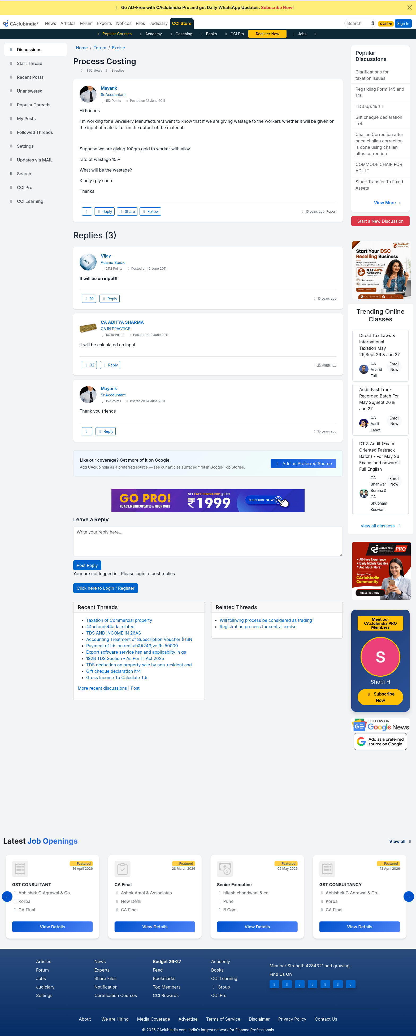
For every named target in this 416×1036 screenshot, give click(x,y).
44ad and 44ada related (110, 626)
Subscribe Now (380, 697)
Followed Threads (30, 132)
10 (89, 298)
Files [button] (140, 23)
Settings (21, 146)
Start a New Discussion (380, 221)
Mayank (109, 88)
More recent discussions (102, 688)
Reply (104, 211)
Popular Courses (114, 34)
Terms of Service (223, 1019)
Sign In (403, 23)
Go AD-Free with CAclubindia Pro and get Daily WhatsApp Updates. (204, 7)
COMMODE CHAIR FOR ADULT (379, 167)
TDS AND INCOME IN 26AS (113, 633)
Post (135, 688)
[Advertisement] (208, 797)
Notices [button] (124, 23)
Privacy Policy (292, 1019)
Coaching (180, 34)
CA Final (124, 884)
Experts (102, 970)
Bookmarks (164, 978)
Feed (158, 970)
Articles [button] (68, 23)
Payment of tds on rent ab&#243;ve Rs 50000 (132, 645)
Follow (150, 211)
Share (127, 211)
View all (401, 841)
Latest (40, 841)
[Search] (358, 23)
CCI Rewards (166, 995)
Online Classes (380, 315)
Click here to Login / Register (106, 588)
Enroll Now (394, 367)
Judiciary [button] (158, 23)
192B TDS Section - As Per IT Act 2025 (125, 658)
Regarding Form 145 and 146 (380, 92)
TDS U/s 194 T (370, 106)
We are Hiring (114, 1019)
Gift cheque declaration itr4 (113, 671)
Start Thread (25, 63)
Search (19, 173)
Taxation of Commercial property (119, 620)
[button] (372, 23)
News (100, 961)
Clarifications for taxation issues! (372, 75)
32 (89, 365)
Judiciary (45, 987)
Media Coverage (153, 1019)
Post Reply (87, 565)
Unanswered (25, 91)
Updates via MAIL (30, 160)
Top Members (166, 987)
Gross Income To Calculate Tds (117, 677)
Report (331, 211)
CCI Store (182, 23)
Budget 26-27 (167, 961)
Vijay (106, 256)
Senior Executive (236, 884)
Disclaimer (259, 1019)
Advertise (188, 1019)
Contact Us (326, 1019)
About (85, 1019)
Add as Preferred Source (303, 463)
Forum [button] (86, 23)
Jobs (298, 34)
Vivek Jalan (268, 34)
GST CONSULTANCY (342, 884)
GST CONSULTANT (33, 884)
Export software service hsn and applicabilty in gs (136, 652)
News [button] (50, 23)
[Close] (409, 7)
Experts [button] (104, 23)
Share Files (105, 978)
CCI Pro (234, 34)
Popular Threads (29, 104)
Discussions (24, 49)
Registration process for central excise (258, 626)
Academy (150, 34)
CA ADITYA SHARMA (122, 322)
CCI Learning (25, 201)
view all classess (381, 525)
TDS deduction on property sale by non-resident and (139, 664)
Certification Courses (115, 995)
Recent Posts (26, 77)
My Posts (22, 118)
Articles (43, 961)
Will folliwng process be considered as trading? (267, 620)
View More (388, 202)
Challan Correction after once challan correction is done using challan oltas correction (379, 144)
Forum (42, 970)
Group (220, 987)
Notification (106, 987)
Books (208, 34)
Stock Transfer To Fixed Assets (379, 185)
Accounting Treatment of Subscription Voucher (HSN (139, 639)
